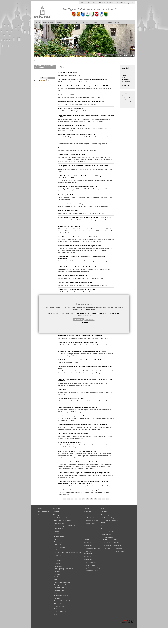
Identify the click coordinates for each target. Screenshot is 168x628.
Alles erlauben (89, 319)
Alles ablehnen (78, 319)
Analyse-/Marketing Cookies (86, 313)
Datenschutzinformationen (87, 309)
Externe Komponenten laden (109, 313)
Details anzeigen (85, 315)
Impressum (85, 322)
